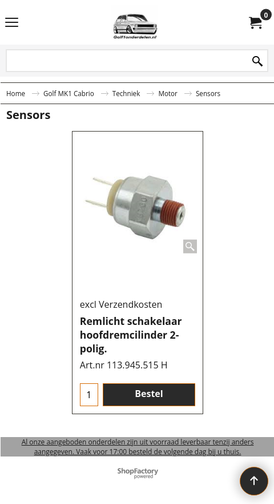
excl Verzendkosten (121, 304)
